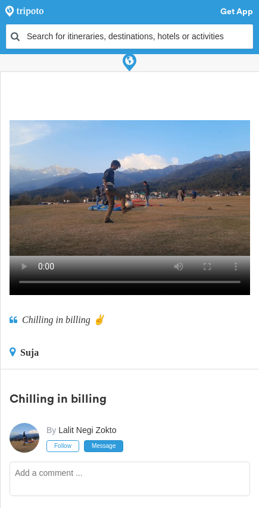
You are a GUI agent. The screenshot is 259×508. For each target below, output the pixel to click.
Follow (62, 446)
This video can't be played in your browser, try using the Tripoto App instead (130, 188)
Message (104, 446)
